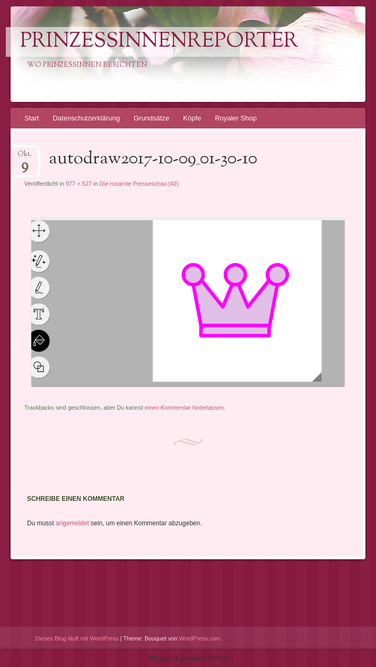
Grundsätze (151, 118)
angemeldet (72, 523)
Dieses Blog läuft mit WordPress (77, 638)
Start (31, 118)
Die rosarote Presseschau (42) (139, 183)
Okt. (24, 157)
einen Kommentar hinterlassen (184, 407)
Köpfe (192, 118)
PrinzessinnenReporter (159, 42)
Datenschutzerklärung (86, 118)
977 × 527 (79, 183)
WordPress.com (200, 638)
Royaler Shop (236, 118)
